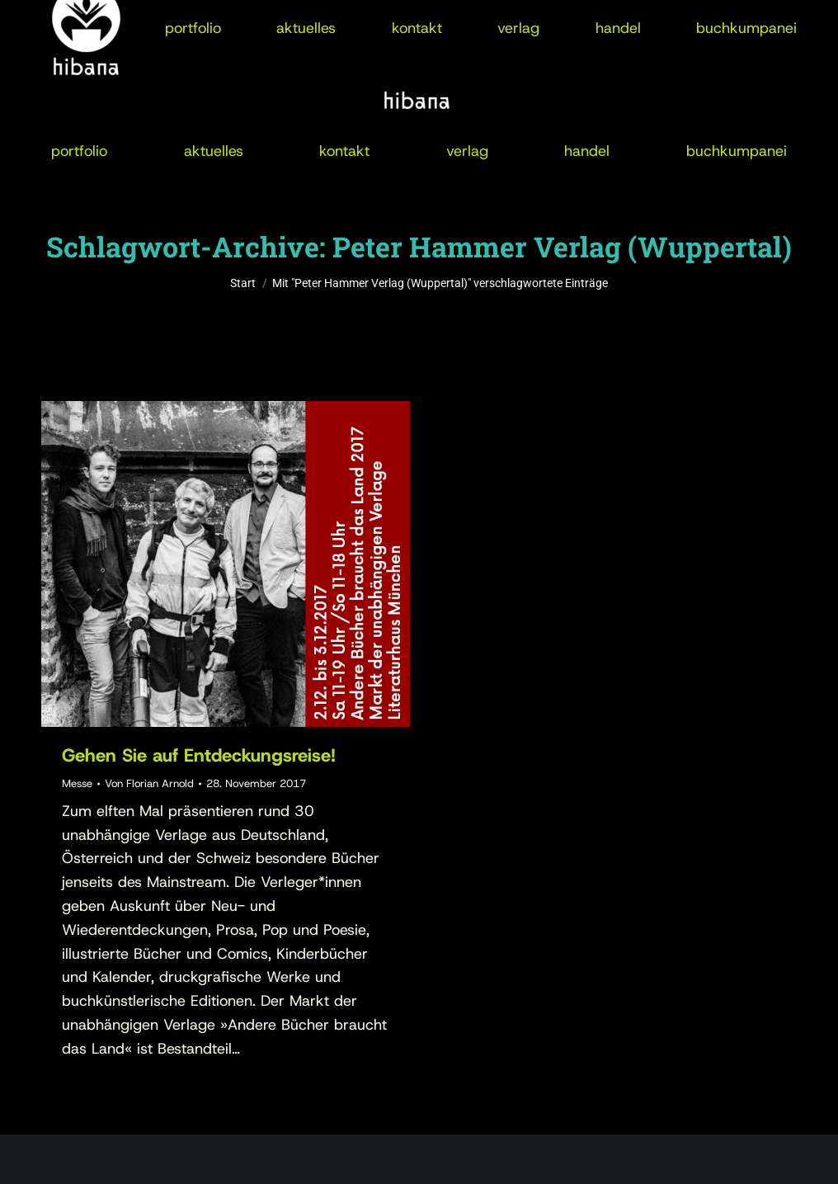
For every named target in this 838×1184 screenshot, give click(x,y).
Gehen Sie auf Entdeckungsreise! (199, 755)
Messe (77, 783)
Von (149, 783)
